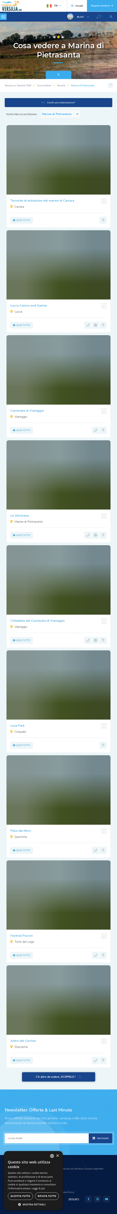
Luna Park (17, 725)
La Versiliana (19, 515)
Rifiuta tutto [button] (47, 1196)
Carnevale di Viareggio (27, 411)
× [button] (57, 1155)
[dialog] (33, 1180)
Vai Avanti (100, 1138)
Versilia (61, 85)
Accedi (77, 6)
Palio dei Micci (20, 831)
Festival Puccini (21, 936)
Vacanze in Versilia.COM (18, 85)
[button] (33, 1204)
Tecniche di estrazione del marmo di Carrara (42, 200)
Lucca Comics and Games (28, 305)
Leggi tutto (21, 220)
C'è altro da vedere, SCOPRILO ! (58, 1077)
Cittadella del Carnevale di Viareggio (37, 621)
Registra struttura (102, 5)
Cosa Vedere (44, 85)
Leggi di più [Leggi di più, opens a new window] (38, 1188)
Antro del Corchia (23, 1041)
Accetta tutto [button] (20, 1196)
